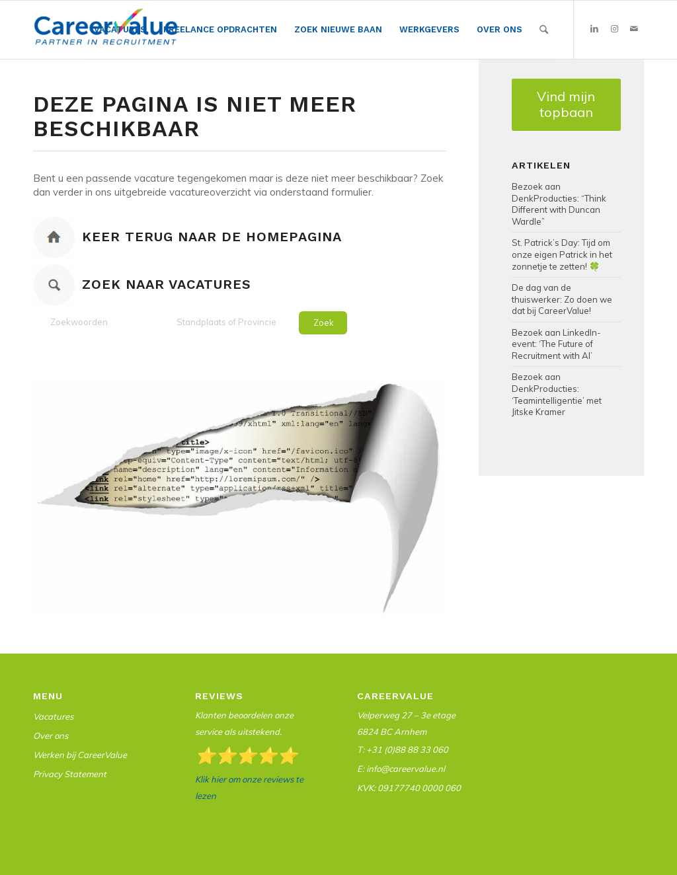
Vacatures (53, 716)
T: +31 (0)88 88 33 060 (402, 749)
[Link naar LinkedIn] (594, 29)
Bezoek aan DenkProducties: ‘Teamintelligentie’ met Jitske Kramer (557, 394)
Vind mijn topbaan (566, 104)
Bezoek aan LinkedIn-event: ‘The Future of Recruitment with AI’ (556, 344)
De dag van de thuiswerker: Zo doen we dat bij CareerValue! (562, 299)
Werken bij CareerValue (80, 754)
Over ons (50, 735)
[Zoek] (544, 30)
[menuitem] (120, 30)
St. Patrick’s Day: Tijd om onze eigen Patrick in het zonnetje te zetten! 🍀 (562, 254)
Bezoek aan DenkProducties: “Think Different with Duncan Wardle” (559, 204)
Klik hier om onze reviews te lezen (249, 787)
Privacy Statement (69, 774)
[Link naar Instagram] (614, 29)
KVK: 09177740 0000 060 (409, 787)
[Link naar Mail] (634, 29)
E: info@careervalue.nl (401, 768)
